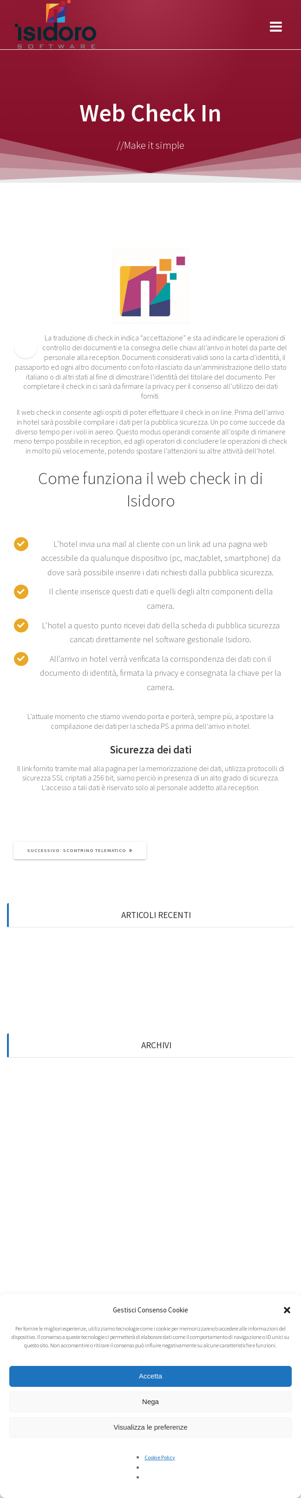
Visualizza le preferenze (151, 1427)
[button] (287, 1310)
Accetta (150, 1376)
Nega (150, 1401)
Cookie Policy (159, 1457)
